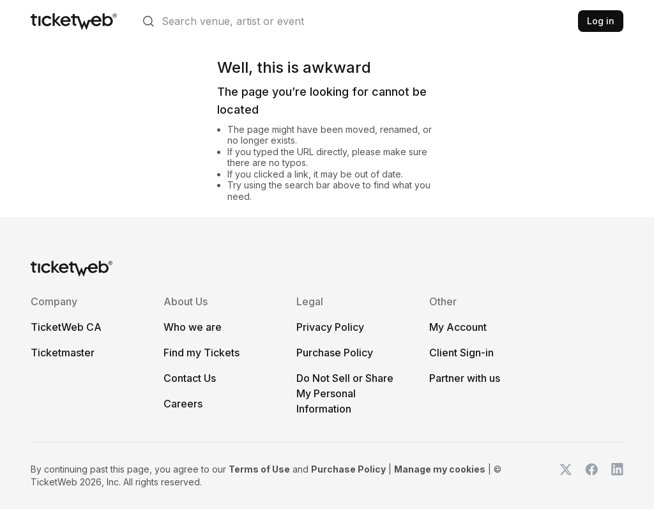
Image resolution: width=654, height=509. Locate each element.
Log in (600, 20)
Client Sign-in (461, 352)
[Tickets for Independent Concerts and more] (74, 21)
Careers (183, 403)
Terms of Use (259, 469)
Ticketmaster (63, 352)
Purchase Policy (334, 352)
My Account (458, 327)
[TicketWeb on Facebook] (591, 476)
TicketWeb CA (66, 327)
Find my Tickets (202, 352)
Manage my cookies (439, 469)
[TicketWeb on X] (565, 476)
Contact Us (190, 378)
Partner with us (464, 378)
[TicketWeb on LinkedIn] (617, 476)
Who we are (193, 327)
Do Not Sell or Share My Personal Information (344, 393)
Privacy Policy (330, 327)
